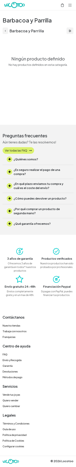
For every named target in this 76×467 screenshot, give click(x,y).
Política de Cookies (13, 440)
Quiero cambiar (11, 406)
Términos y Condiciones (16, 423)
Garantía (8, 365)
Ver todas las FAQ (18, 150)
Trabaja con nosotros (15, 331)
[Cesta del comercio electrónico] (62, 5)
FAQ (5, 354)
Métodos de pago (12, 377)
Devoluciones (10, 371)
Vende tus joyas (11, 394)
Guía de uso (9, 429)
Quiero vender (10, 400)
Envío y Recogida (12, 360)
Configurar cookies (13, 446)
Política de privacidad (15, 434)
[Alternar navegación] (70, 5)
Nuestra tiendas (11, 325)
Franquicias (9, 336)
